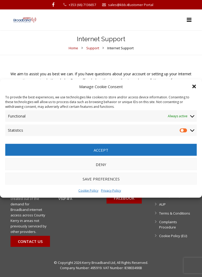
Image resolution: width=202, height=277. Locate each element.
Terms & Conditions (174, 213)
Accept (101, 149)
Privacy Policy (111, 190)
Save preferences (101, 178)
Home (73, 48)
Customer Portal (140, 4)
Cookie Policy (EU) (173, 235)
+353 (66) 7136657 (82, 4)
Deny (101, 164)
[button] (194, 86)
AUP (162, 204)
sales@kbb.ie (119, 4)
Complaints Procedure (168, 225)
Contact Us (30, 241)
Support (92, 48)
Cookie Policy (88, 190)
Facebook (124, 198)
